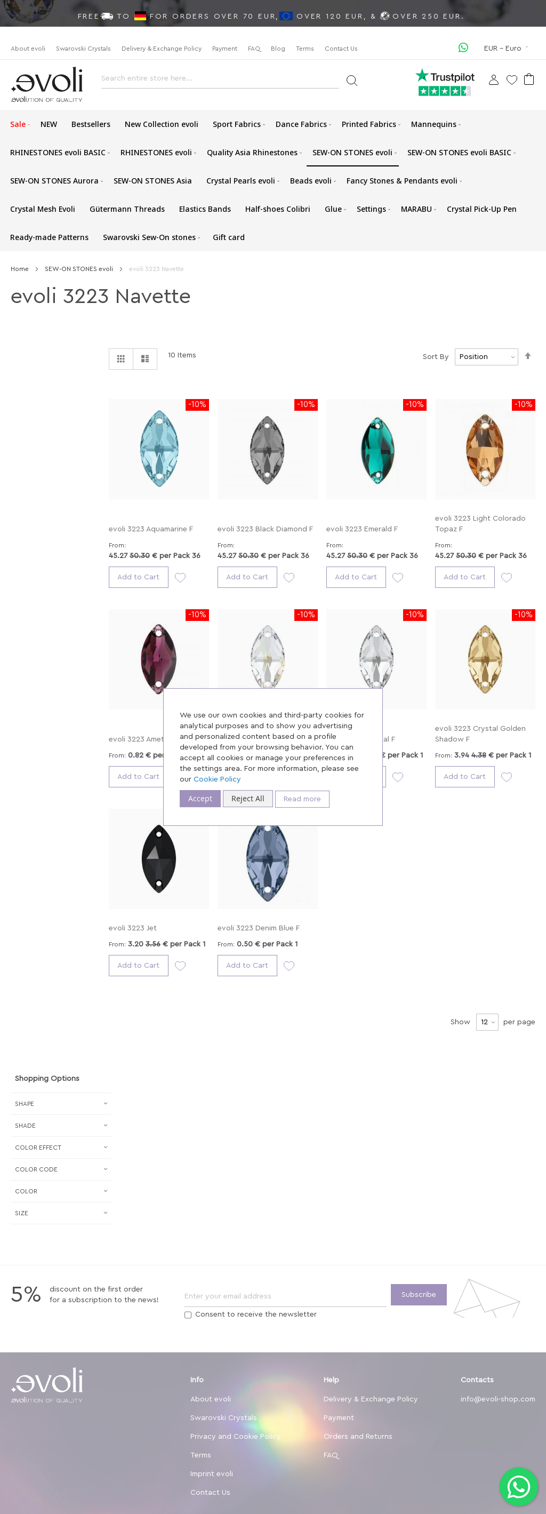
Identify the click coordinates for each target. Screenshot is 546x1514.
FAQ (254, 48)
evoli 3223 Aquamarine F (151, 529)
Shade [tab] (25, 1125)
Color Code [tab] (36, 1169)
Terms (305, 48)
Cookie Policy (217, 779)
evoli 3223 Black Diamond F (265, 529)
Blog (278, 48)
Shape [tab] (24, 1104)
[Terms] (187, 1315)
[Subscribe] (419, 1294)
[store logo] (47, 84)
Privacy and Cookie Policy (235, 1436)
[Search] (352, 80)
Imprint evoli (211, 1474)
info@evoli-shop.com (498, 1399)
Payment (224, 48)
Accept (200, 798)
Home (20, 269)
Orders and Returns (358, 1436)
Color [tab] (26, 1191)
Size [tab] (21, 1213)
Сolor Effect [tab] (38, 1147)
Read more (302, 799)
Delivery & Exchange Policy (162, 48)
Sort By (436, 357)
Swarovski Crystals (83, 48)
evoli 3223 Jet (133, 928)
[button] (507, 48)
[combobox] (220, 81)
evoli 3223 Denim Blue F (259, 928)
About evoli (28, 48)
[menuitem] (18, 124)
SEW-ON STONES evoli (80, 269)
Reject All (247, 798)
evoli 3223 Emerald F (362, 529)
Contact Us (341, 48)
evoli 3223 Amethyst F (147, 739)
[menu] (273, 180)
